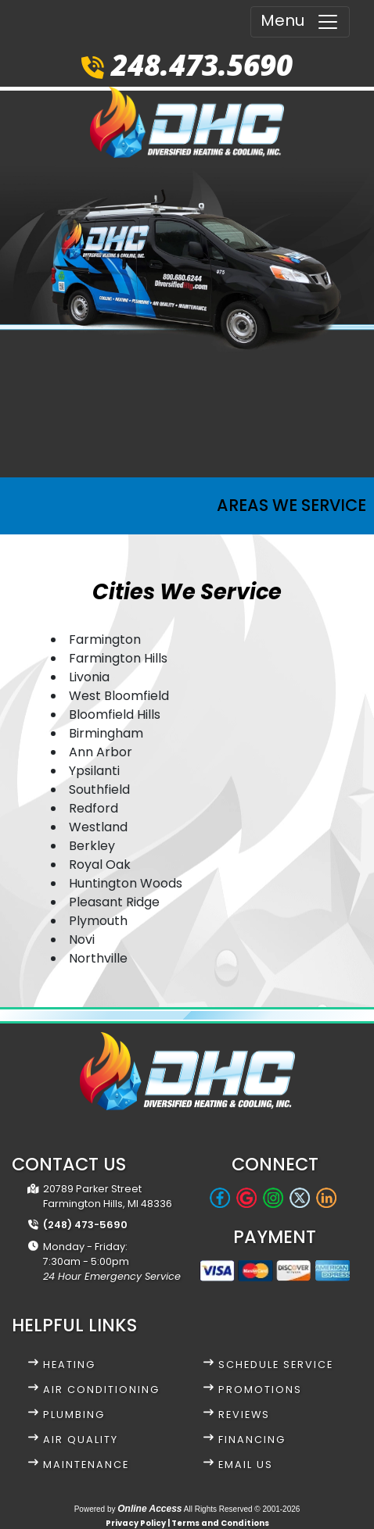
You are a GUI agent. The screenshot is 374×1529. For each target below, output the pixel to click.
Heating (69, 1364)
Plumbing (74, 1414)
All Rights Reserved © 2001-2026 (242, 1509)
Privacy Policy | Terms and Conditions (187, 1523)
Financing (252, 1439)
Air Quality (80, 1439)
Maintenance (86, 1464)
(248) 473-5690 (85, 1224)
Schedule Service (275, 1364)
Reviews (244, 1414)
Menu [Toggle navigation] (300, 21)
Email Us (245, 1464)
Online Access (149, 1508)
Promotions (260, 1389)
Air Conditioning (101, 1389)
